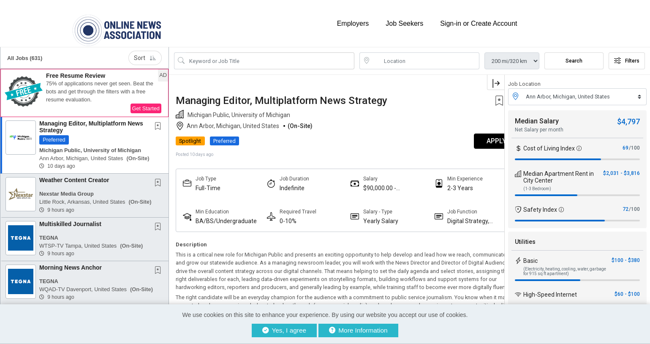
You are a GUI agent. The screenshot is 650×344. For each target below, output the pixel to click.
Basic (530, 255)
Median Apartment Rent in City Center (558, 172)
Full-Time (208, 183)
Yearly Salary (370, 216)
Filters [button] (626, 56)
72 (625, 204)
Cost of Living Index (549, 143)
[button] (84, 88)
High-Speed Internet (550, 289)
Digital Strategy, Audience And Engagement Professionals (452, 216)
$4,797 (628, 116)
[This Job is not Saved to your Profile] (159, 122)
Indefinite (286, 183)
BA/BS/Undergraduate (224, 216)
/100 (634, 143)
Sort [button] (145, 53)
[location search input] (425, 56)
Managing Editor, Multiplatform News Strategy (91, 121)
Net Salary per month (539, 125)
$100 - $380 (626, 255)
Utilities (525, 236)
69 (625, 143)
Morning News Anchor (70, 262)
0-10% (282, 216)
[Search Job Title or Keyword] (270, 56)
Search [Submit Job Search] (574, 56)
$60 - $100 (627, 289)
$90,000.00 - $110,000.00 (369, 183)
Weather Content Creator (74, 175)
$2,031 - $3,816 (621, 168)
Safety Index (540, 204)
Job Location (524, 79)
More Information (358, 330)
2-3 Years (444, 183)
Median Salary (537, 116)
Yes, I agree (284, 330)
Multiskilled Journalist (70, 219)
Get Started (146, 104)
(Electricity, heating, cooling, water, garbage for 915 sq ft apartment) (564, 266)
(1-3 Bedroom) (537, 183)
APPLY (475, 136)
